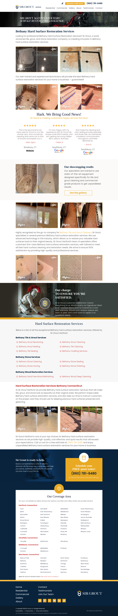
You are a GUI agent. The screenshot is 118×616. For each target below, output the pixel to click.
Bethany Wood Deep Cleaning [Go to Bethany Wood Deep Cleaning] (76, 376)
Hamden (43, 558)
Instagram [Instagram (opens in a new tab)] (40, 600)
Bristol (22, 517)
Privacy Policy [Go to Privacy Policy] (29, 611)
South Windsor (86, 512)
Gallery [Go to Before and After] (72, 8)
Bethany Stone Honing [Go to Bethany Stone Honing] (29, 366)
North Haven (65, 558)
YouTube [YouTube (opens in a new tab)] (54, 600)
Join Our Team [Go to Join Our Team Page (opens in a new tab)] (46, 594)
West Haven (85, 564)
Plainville (63, 523)
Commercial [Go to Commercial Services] (62, 8)
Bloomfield (24, 514)
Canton (22, 526)
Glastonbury (44, 526)
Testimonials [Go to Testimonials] (88, 8)
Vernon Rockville (86, 517)
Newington (64, 520)
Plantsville (64, 526)
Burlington (23, 523)
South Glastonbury (87, 509)
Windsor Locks (85, 531)
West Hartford (85, 523)
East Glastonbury (46, 512)
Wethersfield (85, 526)
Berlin (22, 512)
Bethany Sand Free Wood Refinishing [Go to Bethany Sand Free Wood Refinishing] (36, 376)
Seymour (64, 572)
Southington (85, 514)
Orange (63, 564)
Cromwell (23, 531)
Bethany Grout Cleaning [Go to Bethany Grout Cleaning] (73, 342)
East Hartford (45, 514)
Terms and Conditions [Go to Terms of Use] (42, 611)
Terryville (23, 541)
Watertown (44, 541)
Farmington (44, 523)
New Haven (44, 569)
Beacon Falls (24, 558)
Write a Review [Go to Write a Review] (62, 3)
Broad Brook (24, 520)
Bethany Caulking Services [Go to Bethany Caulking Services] (74, 351)
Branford (23, 564)
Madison (43, 561)
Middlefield (64, 509)
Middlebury (44, 564)
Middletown (65, 512)
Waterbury (84, 561)
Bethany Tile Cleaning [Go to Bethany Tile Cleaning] (72, 346)
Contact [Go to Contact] (98, 8)
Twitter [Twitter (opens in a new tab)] (49, 600)
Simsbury (64, 534)
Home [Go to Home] (19, 587)
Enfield (42, 520)
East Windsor (44, 517)
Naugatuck (44, 566)
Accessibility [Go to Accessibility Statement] (19, 611)
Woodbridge (85, 569)
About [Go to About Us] (78, 8)
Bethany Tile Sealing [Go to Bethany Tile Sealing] (28, 351)
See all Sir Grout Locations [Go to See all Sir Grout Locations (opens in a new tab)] (49, 577)
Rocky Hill (64, 531)
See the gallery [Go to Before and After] (78, 192)
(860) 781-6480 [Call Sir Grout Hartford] (94, 3)
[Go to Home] (29, 7)
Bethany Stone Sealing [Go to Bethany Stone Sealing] (73, 361)
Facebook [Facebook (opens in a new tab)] (44, 600)
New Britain (64, 517)
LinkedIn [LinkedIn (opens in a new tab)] (59, 600)
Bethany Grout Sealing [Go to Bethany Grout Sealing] (29, 346)
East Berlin (43, 509)
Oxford (63, 566)
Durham (23, 534)
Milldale (63, 514)
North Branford (45, 572)
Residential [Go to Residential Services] (50, 8)
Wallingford (85, 520)
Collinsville (23, 529)
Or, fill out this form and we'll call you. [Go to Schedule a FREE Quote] (84, 477)
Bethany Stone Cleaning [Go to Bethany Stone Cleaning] (30, 361)
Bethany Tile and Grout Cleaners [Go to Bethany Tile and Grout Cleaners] (75, 232)
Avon (22, 509)
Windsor (83, 529)
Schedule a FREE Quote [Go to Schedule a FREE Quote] (75, 4)
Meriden (43, 534)
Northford (64, 561)
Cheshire (23, 566)
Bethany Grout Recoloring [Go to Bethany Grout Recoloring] (31, 342)
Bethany (23, 561)
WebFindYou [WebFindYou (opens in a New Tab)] (98, 611)
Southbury (84, 558)
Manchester (44, 531)
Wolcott (83, 566)
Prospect (64, 569)
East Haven (24, 569)
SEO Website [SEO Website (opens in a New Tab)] (90, 611)
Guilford (23, 572)
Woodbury (64, 541)
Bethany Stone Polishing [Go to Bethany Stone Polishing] (73, 366)
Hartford (43, 529)
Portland (64, 529)
